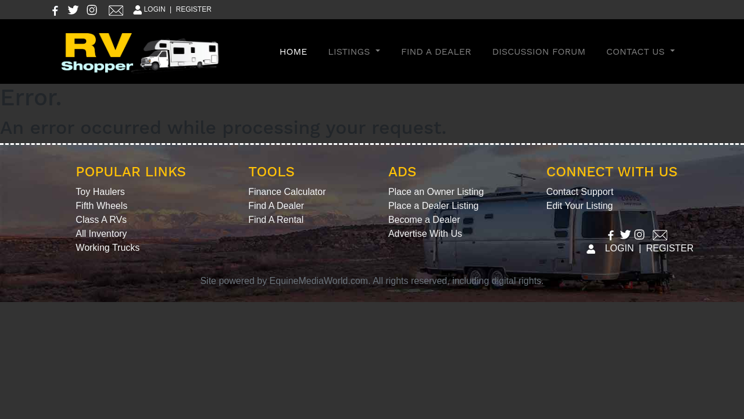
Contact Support (580, 192)
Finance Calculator (287, 192)
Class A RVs (101, 220)
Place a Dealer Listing (433, 206)
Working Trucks (108, 248)
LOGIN (148, 9)
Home (296, 50)
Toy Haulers (100, 192)
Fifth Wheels (101, 206)
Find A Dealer (436, 51)
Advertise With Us (425, 234)
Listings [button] (350, 51)
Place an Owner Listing (436, 192)
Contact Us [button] (637, 51)
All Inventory (101, 234)
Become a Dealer (424, 220)
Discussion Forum (538, 51)
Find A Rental (275, 220)
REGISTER (194, 9)
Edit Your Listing (579, 206)
